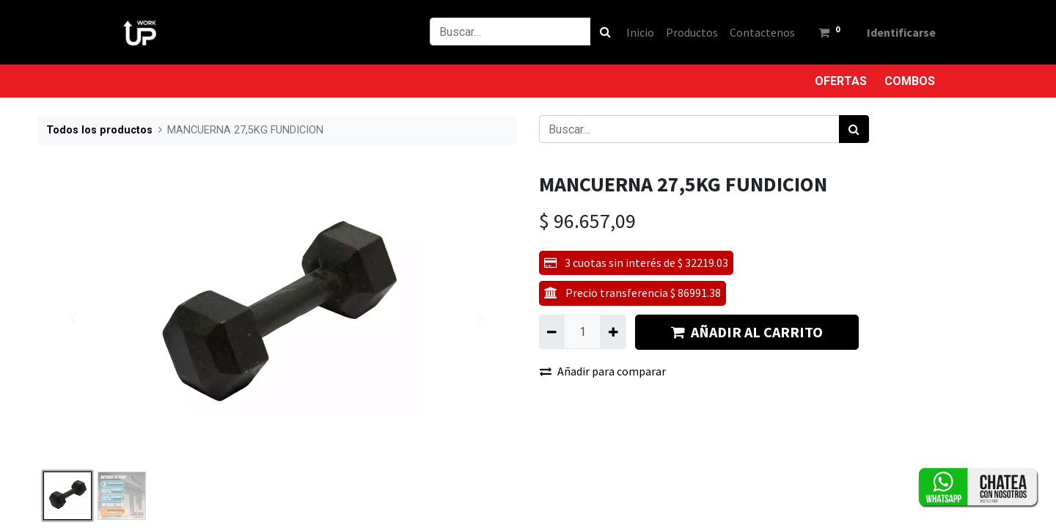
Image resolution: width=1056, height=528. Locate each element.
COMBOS (909, 81)
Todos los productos (99, 130)
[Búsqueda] (599, 31)
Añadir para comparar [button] (603, 371)
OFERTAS (841, 81)
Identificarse (894, 32)
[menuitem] (633, 32)
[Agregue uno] (613, 331)
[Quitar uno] (552, 331)
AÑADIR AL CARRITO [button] (747, 332)
